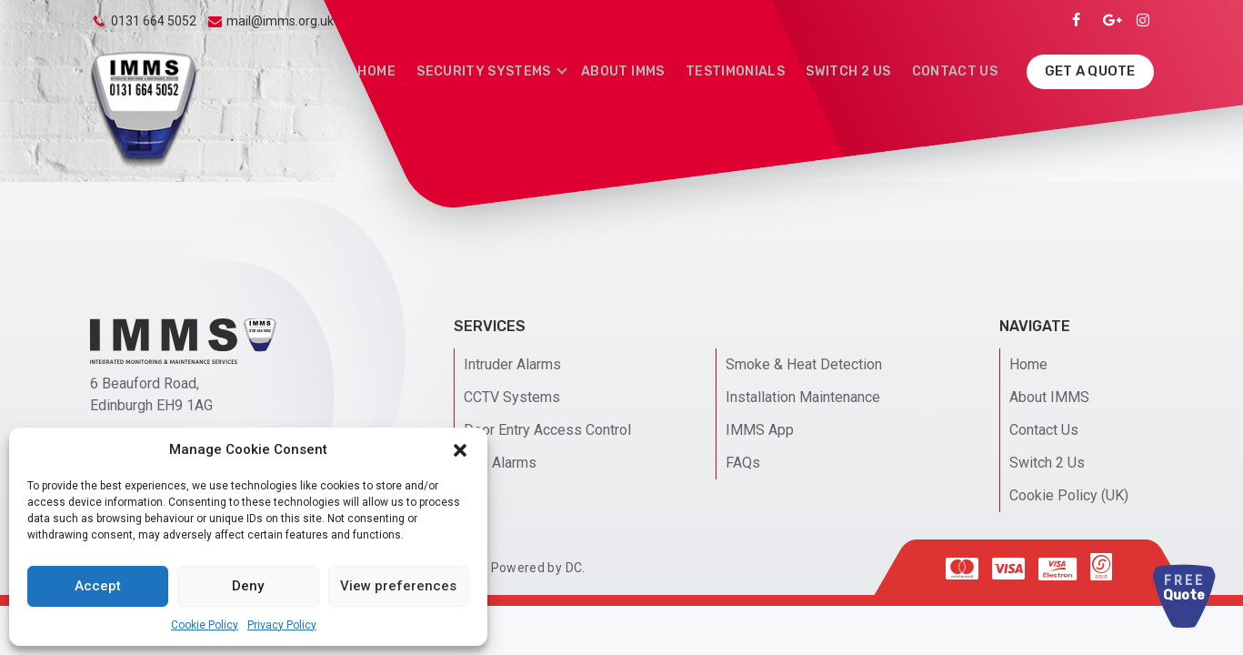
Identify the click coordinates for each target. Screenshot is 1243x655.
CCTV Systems (512, 397)
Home (394, 70)
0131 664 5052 (153, 21)
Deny (248, 586)
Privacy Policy (281, 625)
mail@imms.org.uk (280, 21)
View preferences (398, 586)
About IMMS (635, 70)
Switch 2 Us (853, 70)
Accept (98, 586)
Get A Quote (1090, 70)
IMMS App (760, 429)
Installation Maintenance (803, 397)
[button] (460, 450)
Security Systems (498, 70)
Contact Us (956, 70)
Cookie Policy (204, 625)
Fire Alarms (500, 462)
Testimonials (743, 70)
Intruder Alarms (512, 364)
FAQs (743, 462)
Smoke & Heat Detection (804, 364)
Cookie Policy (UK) (1068, 495)
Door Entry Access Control (547, 429)
